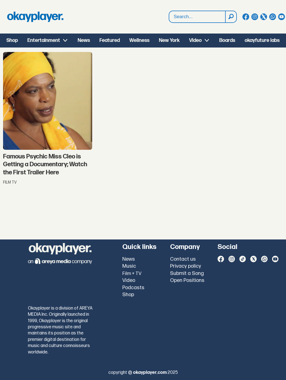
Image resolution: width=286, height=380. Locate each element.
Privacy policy (185, 266)
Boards (227, 40)
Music (129, 266)
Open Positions (187, 280)
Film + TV (132, 273)
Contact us (183, 259)
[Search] (230, 16)
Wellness (139, 40)
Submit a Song (187, 273)
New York (169, 40)
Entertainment (43, 40)
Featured (109, 40)
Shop (12, 40)
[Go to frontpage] (35, 16)
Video (195, 40)
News (84, 40)
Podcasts (133, 288)
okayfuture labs (262, 40)
